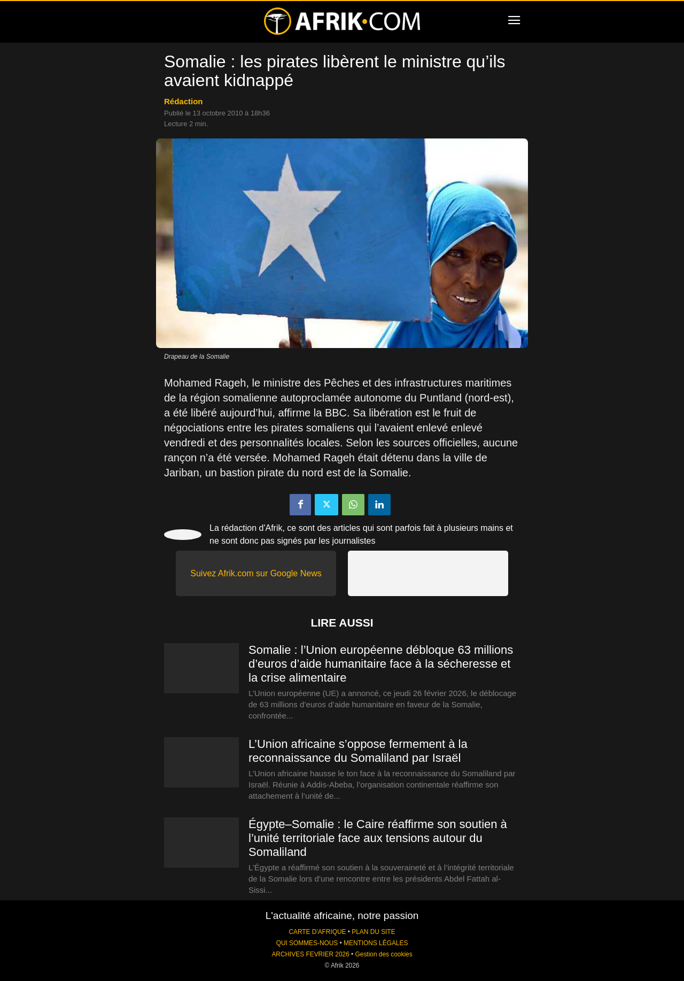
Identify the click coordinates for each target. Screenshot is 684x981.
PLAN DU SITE (373, 932)
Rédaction (183, 101)
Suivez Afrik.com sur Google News (255, 573)
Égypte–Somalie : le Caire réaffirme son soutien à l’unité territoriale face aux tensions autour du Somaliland (377, 838)
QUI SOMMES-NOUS (307, 943)
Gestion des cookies (384, 954)
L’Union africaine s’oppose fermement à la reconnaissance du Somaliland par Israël (358, 750)
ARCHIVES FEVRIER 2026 (310, 954)
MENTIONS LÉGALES (376, 943)
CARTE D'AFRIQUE (317, 932)
